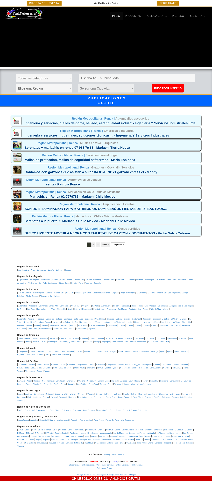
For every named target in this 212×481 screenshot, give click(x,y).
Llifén (172, 394)
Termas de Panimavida (60, 355)
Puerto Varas (138, 397)
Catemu (119, 319)
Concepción (147, 365)
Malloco (94, 436)
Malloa (28, 342)
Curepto (49, 351)
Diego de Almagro (127, 293)
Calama (55, 280)
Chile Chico (66, 410)
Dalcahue (117, 394)
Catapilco (110, 319)
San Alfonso (156, 440)
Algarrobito (23, 306)
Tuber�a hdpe (113, 475)
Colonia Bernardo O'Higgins (129, 365)
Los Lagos (21, 397)
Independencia (106, 433)
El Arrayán (158, 430)
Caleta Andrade (42, 410)
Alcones (35, 338)
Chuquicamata (109, 280)
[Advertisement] (106, 44)
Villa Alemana (69, 329)
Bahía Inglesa (38, 293)
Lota (55, 368)
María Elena (171, 280)
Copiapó (115, 293)
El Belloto (165, 319)
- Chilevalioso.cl (136, 465)
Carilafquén (60, 381)
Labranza (123, 381)
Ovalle (69, 309)
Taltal (81, 283)
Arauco (39, 365)
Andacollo (33, 306)
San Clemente (38, 355)
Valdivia (20, 400)
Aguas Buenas (24, 338)
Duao (63, 351)
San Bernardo (168, 440)
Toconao (88, 283)
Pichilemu (63, 342)
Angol (29, 381)
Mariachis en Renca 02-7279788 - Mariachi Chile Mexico (72, 196)
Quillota (122, 325)
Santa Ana (131, 443)
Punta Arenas (99, 420)
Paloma (77, 309)
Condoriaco (75, 306)
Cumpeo (40, 351)
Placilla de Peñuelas (97, 325)
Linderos (33, 436)
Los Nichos (41, 309)
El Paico (29, 433)
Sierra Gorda (64, 283)
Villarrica (134, 384)
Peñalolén (30, 440)
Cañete (62, 365)
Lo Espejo (56, 436)
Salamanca (111, 309)
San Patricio (82, 384)
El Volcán (49, 433)
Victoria (126, 384)
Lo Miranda (182, 338)
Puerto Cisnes (115, 410)
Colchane (59, 270)
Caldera (49, 293)
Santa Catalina (135, 309)
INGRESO (178, 16)
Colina (117, 430)
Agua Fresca (24, 420)
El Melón (174, 319)
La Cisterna (130, 433)
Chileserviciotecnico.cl (105, 465)
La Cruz (75, 322)
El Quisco (184, 319)
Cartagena (89, 319)
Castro (57, 394)
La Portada (160, 280)
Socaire (74, 283)
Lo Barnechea (44, 436)
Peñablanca (54, 325)
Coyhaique (77, 410)
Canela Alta (53, 306)
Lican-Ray (154, 381)
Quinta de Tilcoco (76, 342)
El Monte (20, 433)
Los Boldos (47, 368)
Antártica (33, 420)
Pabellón (20, 296)
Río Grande (32, 283)
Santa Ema (93, 384)
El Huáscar (130, 280)
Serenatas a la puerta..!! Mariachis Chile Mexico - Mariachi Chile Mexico (80, 221)
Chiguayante (82, 365)
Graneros (129, 338)
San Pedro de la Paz (140, 368)
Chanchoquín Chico (83, 293)
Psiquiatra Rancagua (128, 475)
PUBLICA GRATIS (156, 16)
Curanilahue (166, 365)
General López (104, 381)
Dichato (176, 365)
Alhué (21, 430)
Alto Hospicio (24, 270)
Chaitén (65, 394)
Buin (34, 430)
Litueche (137, 322)
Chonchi (73, 394)
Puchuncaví (112, 325)
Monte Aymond (63, 420)
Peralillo (36, 342)
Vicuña (165, 309)
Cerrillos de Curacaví (76, 430)
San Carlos (175, 325)
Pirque (38, 440)
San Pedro (21, 329)
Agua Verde (23, 280)
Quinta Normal (128, 440)
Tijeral (110, 384)
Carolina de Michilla (93, 280)
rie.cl (89, 475)
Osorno (46, 397)
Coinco (92, 338)
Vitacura (20, 446)
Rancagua (88, 342)
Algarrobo (22, 319)
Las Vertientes (23, 436)
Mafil (29, 397)
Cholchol (81, 381)
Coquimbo (86, 306)
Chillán (92, 365)
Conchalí (139, 430)
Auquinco (44, 338)
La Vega (185, 293)
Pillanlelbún (37, 384)
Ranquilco (71, 384)
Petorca (73, 325)
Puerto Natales (86, 420)
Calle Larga (78, 319)
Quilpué (130, 325)
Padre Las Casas (24, 384)
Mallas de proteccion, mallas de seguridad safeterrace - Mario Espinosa (80, 160)
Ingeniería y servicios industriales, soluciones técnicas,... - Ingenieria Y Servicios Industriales (97, 135)
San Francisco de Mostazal (136, 342)
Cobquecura (111, 365)
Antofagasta (34, 280)
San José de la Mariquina (182, 397)
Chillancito (100, 365)
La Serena (21, 309)
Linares (87, 351)
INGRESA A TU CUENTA (44, 3)
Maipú (87, 436)
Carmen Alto (79, 280)
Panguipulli (63, 397)
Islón (140, 306)
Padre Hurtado (158, 436)
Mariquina (37, 397)
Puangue (74, 440)
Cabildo (59, 319)
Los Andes (166, 322)
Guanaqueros (106, 306)
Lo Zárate (156, 322)
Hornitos (139, 280)
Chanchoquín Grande (101, 293)
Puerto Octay (111, 397)
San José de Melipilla (74, 443)
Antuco (32, 365)
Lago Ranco (152, 394)
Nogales (29, 325)
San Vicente (153, 342)
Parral (120, 351)
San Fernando (117, 342)
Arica (33, 270)
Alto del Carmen (25, 293)
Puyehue (148, 397)
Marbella (20, 325)
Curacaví (148, 430)
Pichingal (154, 351)
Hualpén (184, 365)
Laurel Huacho (135, 381)
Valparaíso (57, 329)
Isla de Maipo (118, 433)
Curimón (156, 319)
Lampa (179, 433)
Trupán (39, 371)
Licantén (79, 351)
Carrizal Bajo (59, 293)
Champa (101, 430)
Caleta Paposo (66, 280)
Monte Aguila (79, 368)
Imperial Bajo (162, 293)
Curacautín (91, 381)
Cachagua (68, 319)
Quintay (138, 325)
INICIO (116, 16)
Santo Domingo (45, 329)
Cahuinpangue (48, 381)
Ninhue (100, 368)
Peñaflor (20, 440)
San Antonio (164, 325)
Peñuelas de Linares (141, 351)
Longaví (113, 351)
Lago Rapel (139, 338)
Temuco (102, 384)
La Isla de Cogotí (186, 306)
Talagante (168, 443)
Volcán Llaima (145, 384)
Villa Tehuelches (127, 420)
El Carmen (110, 338)
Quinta (170, 351)
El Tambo (119, 338)
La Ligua (83, 322)
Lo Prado (65, 436)
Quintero (146, 325)
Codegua (84, 338)
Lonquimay (174, 381)
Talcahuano (177, 368)
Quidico (108, 368)
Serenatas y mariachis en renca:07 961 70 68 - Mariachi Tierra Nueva (77, 147)
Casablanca (100, 319)
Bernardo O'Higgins (47, 420)
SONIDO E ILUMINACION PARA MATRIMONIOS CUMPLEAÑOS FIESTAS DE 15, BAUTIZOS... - (97, 209)
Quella (162, 351)
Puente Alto (106, 440)
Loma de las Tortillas (100, 351)
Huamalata (125, 306)
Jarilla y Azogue (150, 306)
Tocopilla (97, 283)
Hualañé (70, 351)
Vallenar (57, 296)
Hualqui (20, 368)
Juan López (149, 280)
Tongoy (145, 309)
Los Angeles (36, 368)
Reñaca (154, 325)
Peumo (43, 342)
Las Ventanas (118, 322)
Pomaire (54, 440)
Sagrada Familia (23, 355)
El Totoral (151, 293)
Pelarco (128, 351)
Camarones (41, 270)
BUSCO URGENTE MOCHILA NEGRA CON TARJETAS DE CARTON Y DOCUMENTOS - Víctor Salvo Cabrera (107, 233)
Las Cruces (106, 322)
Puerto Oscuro (99, 309)
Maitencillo (61, 309)
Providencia (64, 440)
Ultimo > (105, 245)
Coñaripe (81, 394)
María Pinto (103, 436)
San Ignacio (125, 368)
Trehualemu (30, 371)
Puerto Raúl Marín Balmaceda (135, 410)
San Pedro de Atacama (48, 283)
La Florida (141, 433)
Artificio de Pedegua (36, 319)
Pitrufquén (48, 384)
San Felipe (186, 325)
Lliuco (178, 394)
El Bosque (179, 430)
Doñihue (100, 338)
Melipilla (113, 436)
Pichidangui (87, 309)
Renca (147, 440)
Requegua (105, 342)
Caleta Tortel (55, 410)
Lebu (27, 368)
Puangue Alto (85, 440)
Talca (47, 355)
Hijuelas (26, 322)
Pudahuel (96, 440)
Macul (73, 436)
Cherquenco (72, 381)
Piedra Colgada (32, 296)
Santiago (158, 443)
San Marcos (122, 309)
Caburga (36, 381)
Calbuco (49, 394)
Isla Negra (56, 322)
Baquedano (45, 280)
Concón (127, 319)
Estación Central (61, 433)
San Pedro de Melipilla (104, 443)
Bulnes (46, 365)
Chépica (62, 338)
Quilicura (116, 440)
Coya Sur (120, 280)
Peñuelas (64, 325)
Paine (168, 436)
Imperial (114, 381)
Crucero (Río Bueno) (104, 394)
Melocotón (123, 436)
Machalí (20, 342)
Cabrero (54, 365)
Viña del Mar (81, 329)
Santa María (32, 329)
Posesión (74, 420)
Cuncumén (146, 319)
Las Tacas (31, 309)
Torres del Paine (112, 420)
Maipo (80, 436)
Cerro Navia (91, 430)
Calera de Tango (44, 430)
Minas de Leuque (65, 368)
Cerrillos (62, 430)
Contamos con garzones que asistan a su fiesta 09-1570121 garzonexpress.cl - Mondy (91, 172)
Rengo (97, 342)
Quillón (115, 368)
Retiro (176, 351)
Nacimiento (91, 368)
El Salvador (141, 293)
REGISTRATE (168, 3)
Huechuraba (93, 433)
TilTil (175, 443)
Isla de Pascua (45, 322)
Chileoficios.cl (74, 465)
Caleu (55, 430)
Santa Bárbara (156, 368)
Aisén (21, 410)
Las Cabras (150, 338)
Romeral (184, 351)
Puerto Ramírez (124, 397)
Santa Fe (167, 368)
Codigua (109, 430)
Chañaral (70, 293)
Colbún (32, 351)
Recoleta (138, 440)
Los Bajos (186, 394)
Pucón (56, 384)
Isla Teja (142, 394)
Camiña (51, 270)
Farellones (74, 433)
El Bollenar (168, 430)
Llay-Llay (146, 322)
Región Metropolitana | (88, 118)
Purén (63, 384)
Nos (141, 436)
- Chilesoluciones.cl (122, 465)
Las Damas (161, 338)
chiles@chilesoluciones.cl (114, 455)
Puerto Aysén (102, 410)
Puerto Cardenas (85, 397)
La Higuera (173, 306)
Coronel (156, 365)
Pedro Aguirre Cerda (180, 436)
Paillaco (53, 397)
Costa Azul (136, 319)
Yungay (47, 371)
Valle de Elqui (155, 309)
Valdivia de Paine (186, 443)
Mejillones (182, 280)
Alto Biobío (23, 365)
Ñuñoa (147, 436)
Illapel (133, 306)
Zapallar (91, 329)
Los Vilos (51, 309)
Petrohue (73, 397)
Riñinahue (166, 397)
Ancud (21, 394)
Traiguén (117, 384)
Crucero (90, 394)
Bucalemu (53, 338)
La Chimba (162, 306)
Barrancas (50, 319)
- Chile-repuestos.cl (88, 465)
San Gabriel (30, 443)
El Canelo (189, 430)
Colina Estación (128, 430)
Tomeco (20, 371)
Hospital (83, 433)
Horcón (116, 306)
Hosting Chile (81, 475)
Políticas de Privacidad (106, 468)
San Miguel (89, 443)
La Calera (66, 322)
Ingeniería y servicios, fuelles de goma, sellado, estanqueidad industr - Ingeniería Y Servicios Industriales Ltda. (110, 123)
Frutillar (126, 394)
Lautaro (145, 381)
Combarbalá (65, 306)
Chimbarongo (73, 338)
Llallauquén (172, 338)
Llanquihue (163, 394)
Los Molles (176, 322)
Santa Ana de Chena (145, 443)
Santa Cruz (164, 342)
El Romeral (39, 433)
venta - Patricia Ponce (63, 184)
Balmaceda (29, 410)
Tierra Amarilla (46, 296)
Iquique (68, 270)
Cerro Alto (71, 365)
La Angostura (174, 293)
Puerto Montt (99, 397)
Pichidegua (52, 342)
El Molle (95, 306)
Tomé (186, 368)
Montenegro (133, 436)
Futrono (134, 394)
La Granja (151, 433)
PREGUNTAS (133, 16)
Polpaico (46, 440)
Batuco (27, 430)
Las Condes (188, 433)
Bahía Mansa (39, 394)
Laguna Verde (94, 322)
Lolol (191, 338)
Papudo (45, 325)
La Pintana (160, 433)
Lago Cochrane (89, 410)
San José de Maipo (56, 443)
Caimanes (43, 306)
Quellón (157, 397)
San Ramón (120, 443)
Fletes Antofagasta (99, 475)
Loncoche (164, 381)
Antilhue (28, 394)
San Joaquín (42, 443)
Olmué (37, 325)
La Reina (170, 433)
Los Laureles (186, 381)
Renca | (109, 118)
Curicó (56, 351)
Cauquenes (23, 351)
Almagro (22, 381)
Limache (129, 322)
